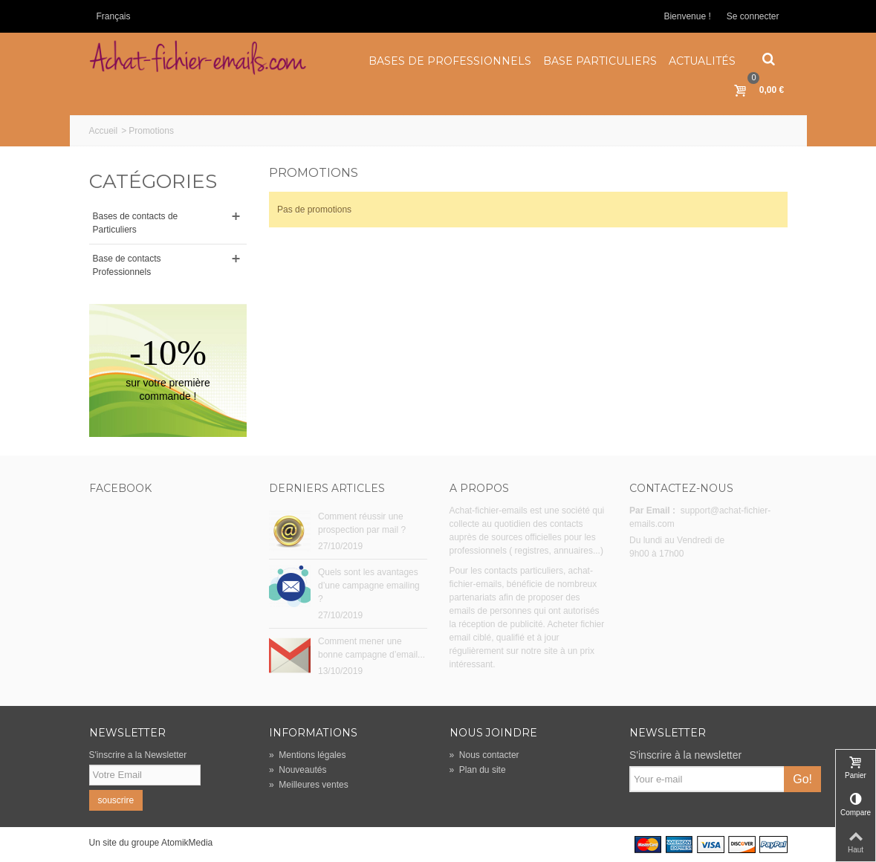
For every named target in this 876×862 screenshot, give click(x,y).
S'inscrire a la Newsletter (138, 755)
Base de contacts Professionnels (127, 265)
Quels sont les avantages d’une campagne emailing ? (369, 585)
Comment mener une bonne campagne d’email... (371, 648)
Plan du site (478, 770)
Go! (802, 779)
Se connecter (753, 16)
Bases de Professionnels (450, 61)
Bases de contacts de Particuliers (135, 223)
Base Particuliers (600, 61)
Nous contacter (484, 755)
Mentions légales (307, 755)
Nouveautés (297, 770)
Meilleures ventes (308, 785)
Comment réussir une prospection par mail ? (362, 523)
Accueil (103, 131)
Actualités (702, 61)
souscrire (116, 800)
